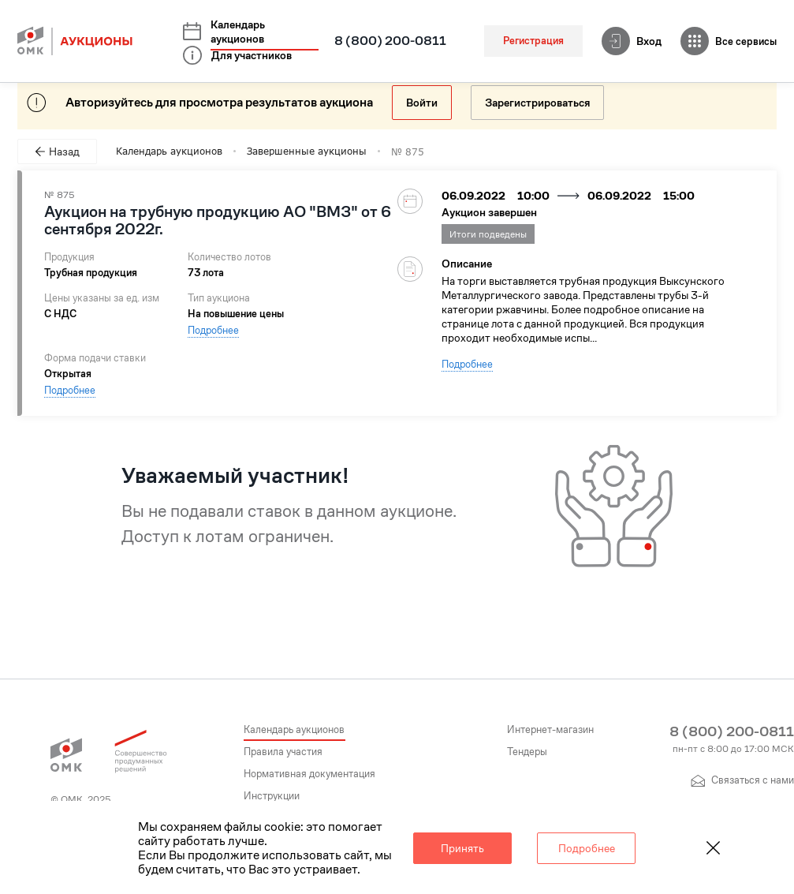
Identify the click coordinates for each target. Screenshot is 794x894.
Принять (462, 848)
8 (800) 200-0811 (390, 41)
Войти (422, 102)
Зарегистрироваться (537, 102)
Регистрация (533, 40)
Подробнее (213, 330)
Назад (57, 151)
